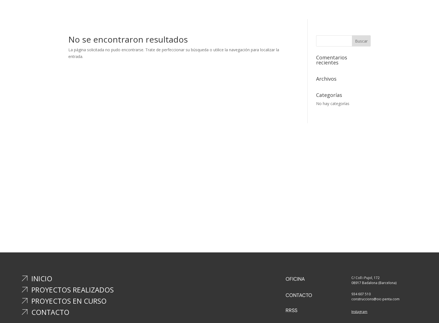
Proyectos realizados (220, 11)
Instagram (359, 311)
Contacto (308, 11)
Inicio (186, 11)
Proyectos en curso (270, 11)
